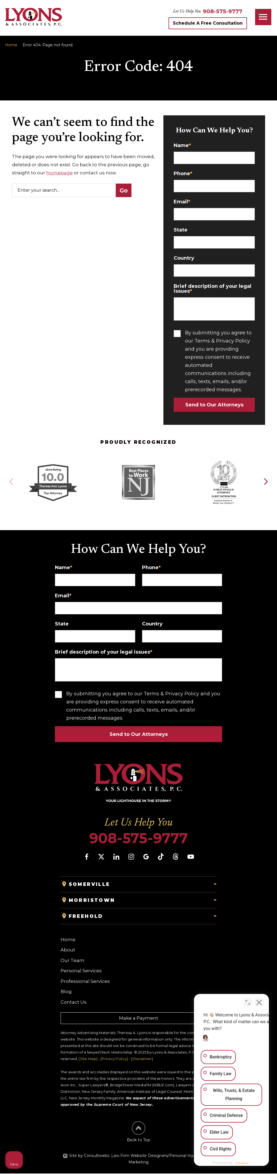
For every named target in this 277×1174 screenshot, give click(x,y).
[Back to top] (139, 1132)
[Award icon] (53, 465)
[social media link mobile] (86, 857)
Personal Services (81, 971)
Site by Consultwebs (89, 1156)
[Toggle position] (247, 1001)
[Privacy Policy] (114, 1059)
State (180, 229)
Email (182, 201)
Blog (66, 992)
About (68, 950)
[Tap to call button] (222, 11)
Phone (183, 173)
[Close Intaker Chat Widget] (259, 1001)
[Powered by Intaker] (231, 1162)
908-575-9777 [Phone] (138, 839)
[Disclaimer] (142, 1059)
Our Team (72, 961)
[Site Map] (88, 1059)
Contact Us (74, 1002)
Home (11, 45)
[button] (266, 482)
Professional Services (85, 981)
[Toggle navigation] (263, 17)
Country (184, 258)
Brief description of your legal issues (212, 289)
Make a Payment (138, 1018)
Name (182, 145)
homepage (59, 172)
